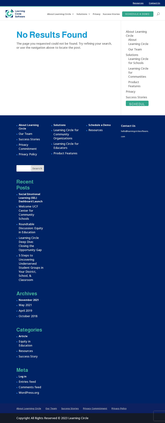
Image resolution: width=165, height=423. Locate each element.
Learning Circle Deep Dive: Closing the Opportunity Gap (30, 244)
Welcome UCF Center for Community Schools (28, 212)
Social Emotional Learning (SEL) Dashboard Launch (31, 197)
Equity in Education (25, 343)
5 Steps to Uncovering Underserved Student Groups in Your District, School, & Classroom (31, 267)
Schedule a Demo (137, 14)
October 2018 (28, 316)
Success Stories (111, 14)
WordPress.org (29, 392)
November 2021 (29, 300)
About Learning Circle (59, 14)
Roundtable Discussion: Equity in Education (31, 228)
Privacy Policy (28, 154)
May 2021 (25, 305)
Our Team (135, 49)
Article (23, 336)
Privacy (96, 14)
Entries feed (27, 382)
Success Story (28, 356)
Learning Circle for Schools (138, 61)
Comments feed (30, 387)
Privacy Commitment (28, 147)
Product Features (134, 84)
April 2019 (25, 310)
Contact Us (154, 3)
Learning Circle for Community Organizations (66, 134)
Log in (22, 376)
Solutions (82, 14)
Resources (138, 3)
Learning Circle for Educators (66, 146)
